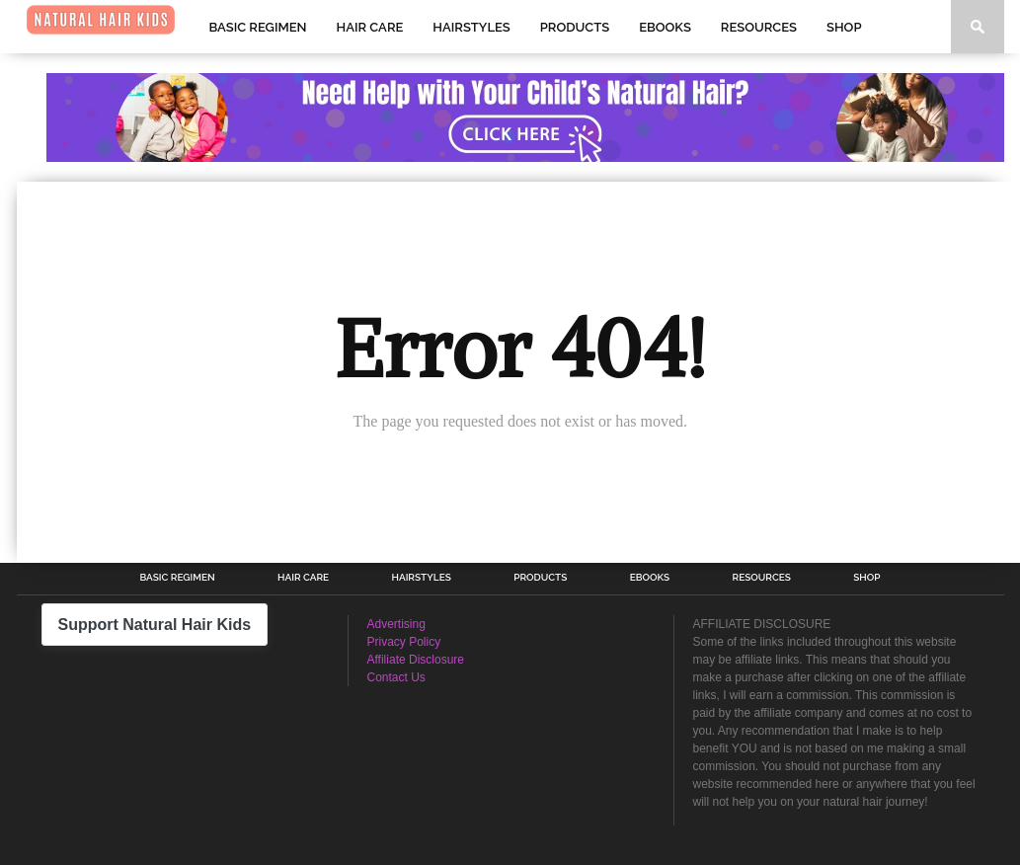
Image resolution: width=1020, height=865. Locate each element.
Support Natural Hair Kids (155, 624)
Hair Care (370, 27)
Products (574, 27)
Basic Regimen (258, 27)
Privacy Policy (404, 642)
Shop (843, 27)
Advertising (396, 624)
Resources (759, 27)
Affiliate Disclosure (415, 660)
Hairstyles (471, 27)
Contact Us (396, 677)
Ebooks (665, 27)
